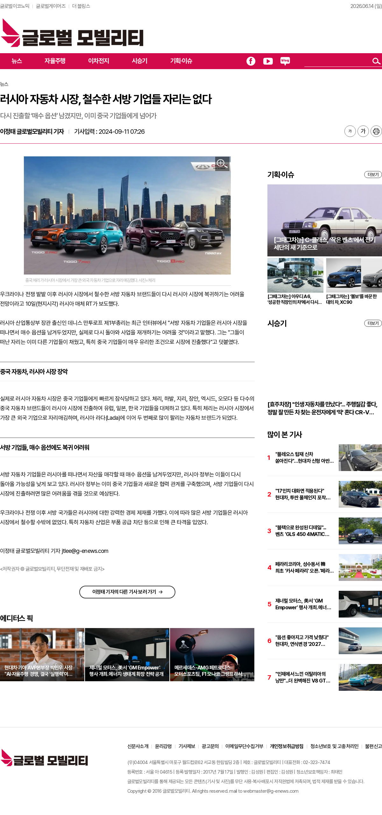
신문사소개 (137, 746)
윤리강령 (163, 746)
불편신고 (373, 746)
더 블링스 (81, 6)
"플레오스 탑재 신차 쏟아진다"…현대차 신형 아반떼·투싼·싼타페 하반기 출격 (304, 457)
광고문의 (210, 746)
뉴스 (16, 61)
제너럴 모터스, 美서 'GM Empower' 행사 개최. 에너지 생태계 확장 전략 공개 (303, 604)
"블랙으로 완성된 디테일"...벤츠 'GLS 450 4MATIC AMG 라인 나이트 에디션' (300, 531)
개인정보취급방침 (287, 746)
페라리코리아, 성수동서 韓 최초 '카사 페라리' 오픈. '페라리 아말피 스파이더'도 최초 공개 (304, 567)
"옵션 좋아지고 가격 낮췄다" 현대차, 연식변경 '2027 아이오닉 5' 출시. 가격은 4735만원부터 (302, 640)
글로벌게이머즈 (50, 6)
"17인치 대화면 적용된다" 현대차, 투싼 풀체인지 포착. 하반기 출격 (300, 494)
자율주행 (55, 61)
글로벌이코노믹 (14, 6)
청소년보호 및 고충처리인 (334, 746)
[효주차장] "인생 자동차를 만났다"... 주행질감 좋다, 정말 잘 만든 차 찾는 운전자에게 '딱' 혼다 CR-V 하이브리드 (322, 408)
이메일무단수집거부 (244, 746)
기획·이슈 (181, 61)
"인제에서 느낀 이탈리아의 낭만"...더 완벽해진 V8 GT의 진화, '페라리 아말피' (302, 677)
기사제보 (187, 746)
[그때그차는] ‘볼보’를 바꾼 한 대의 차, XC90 (351, 299)
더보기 (373, 174)
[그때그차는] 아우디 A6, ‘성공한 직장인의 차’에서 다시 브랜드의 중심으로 (292, 299)
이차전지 (98, 61)
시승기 (139, 61)
